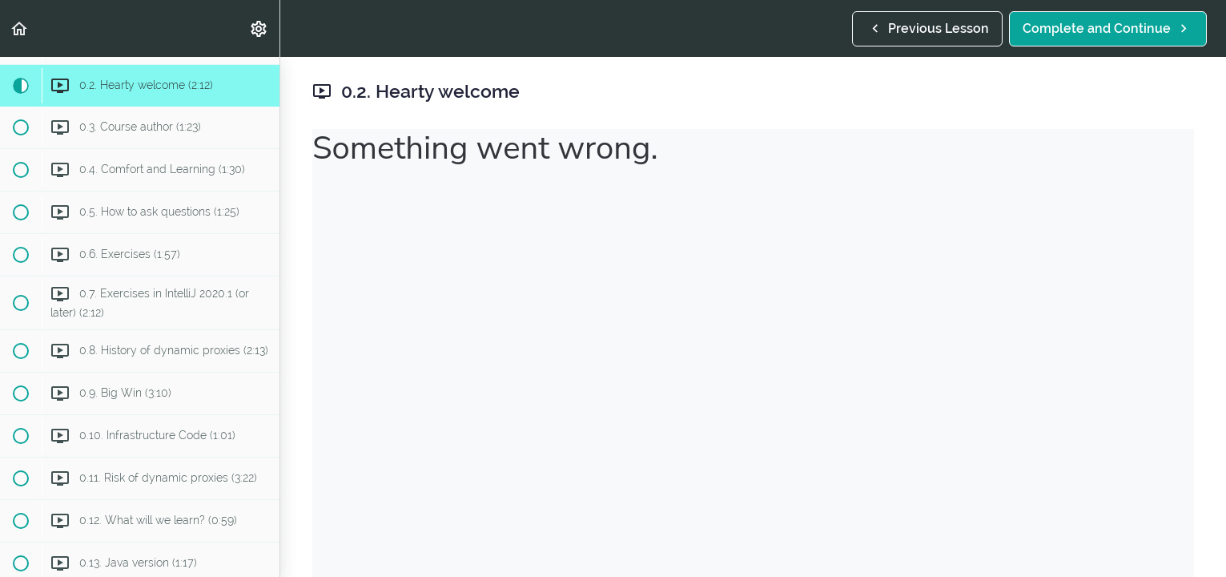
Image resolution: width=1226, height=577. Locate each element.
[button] (20, 28)
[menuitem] (259, 28)
